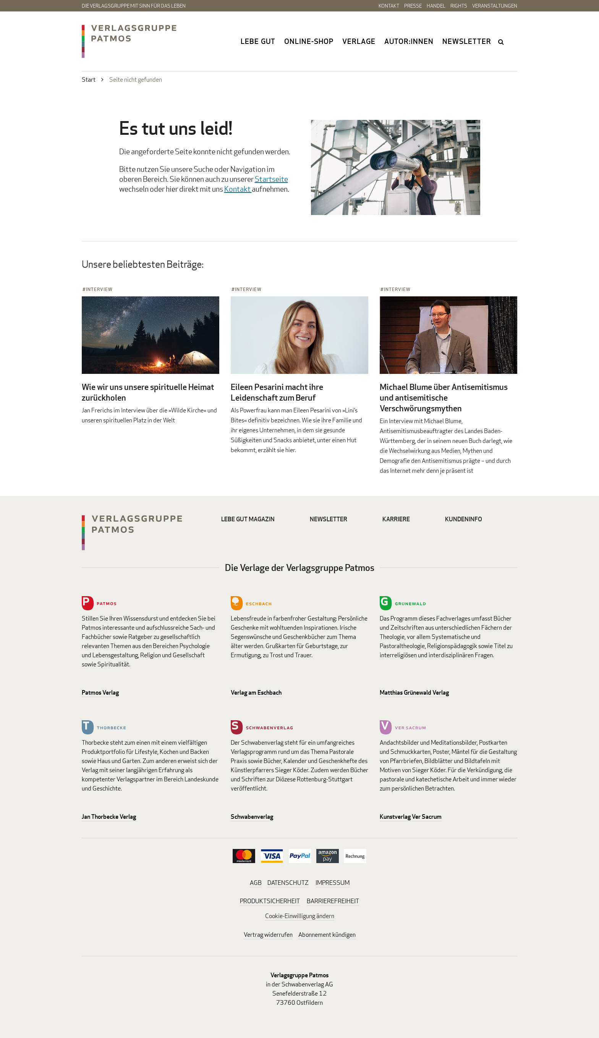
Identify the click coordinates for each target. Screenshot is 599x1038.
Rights (458, 5)
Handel (436, 5)
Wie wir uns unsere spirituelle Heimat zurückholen (148, 392)
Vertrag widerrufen (268, 935)
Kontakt (389, 5)
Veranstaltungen (494, 5)
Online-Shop (308, 41)
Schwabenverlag (252, 817)
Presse (413, 5)
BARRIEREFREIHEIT (333, 901)
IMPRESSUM (333, 883)
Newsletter (466, 41)
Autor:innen (409, 41)
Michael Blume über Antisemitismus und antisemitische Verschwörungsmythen (444, 398)
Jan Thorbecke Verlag (109, 817)
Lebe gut (258, 41)
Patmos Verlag (100, 693)
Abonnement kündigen (327, 935)
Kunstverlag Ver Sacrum (411, 817)
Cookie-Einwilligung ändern (299, 916)
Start (89, 80)
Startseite (271, 179)
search (501, 42)
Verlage (359, 41)
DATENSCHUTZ (288, 883)
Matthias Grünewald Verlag (414, 693)
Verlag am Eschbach (256, 693)
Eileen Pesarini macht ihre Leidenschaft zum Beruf (277, 392)
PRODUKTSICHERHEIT (270, 901)
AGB (256, 883)
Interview (99, 289)
